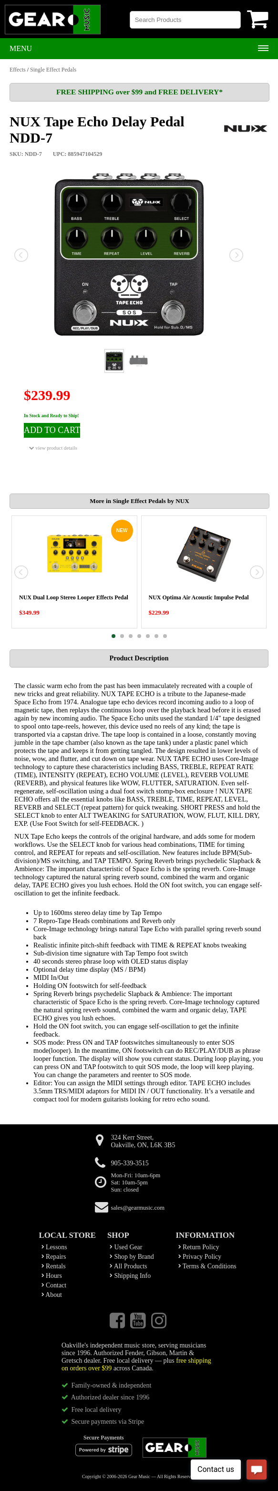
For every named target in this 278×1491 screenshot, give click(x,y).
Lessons (54, 1247)
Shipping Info (130, 1275)
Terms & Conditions (207, 1266)
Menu (21, 48)
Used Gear (126, 1247)
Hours (51, 1275)
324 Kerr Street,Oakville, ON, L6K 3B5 (143, 1141)
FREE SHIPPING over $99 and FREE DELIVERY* (139, 92)
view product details (53, 448)
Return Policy (198, 1247)
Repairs (53, 1256)
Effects (18, 69)
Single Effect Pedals (53, 69)
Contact (54, 1285)
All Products (128, 1266)
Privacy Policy (200, 1256)
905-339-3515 (130, 1163)
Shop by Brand (132, 1256)
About (51, 1294)
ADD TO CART (52, 430)
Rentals (53, 1266)
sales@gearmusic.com (138, 1207)
